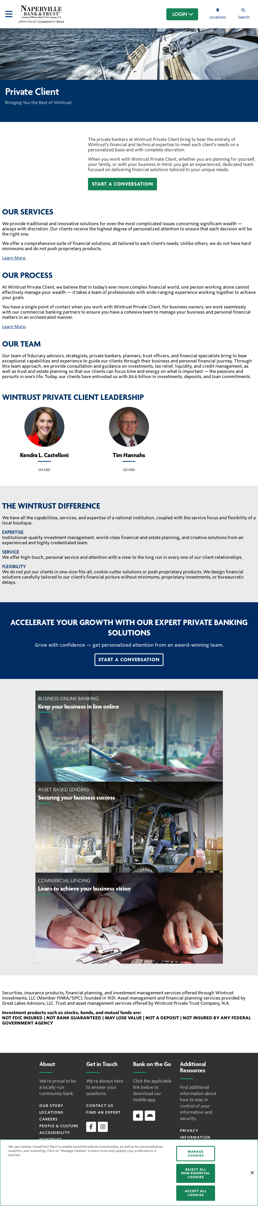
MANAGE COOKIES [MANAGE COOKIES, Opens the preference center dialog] (196, 1153)
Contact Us (99, 1106)
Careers (48, 1119)
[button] (122, 184)
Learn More (13, 258)
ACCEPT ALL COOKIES (196, 1193)
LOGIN (182, 14)
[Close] (252, 1172)
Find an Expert (103, 1112)
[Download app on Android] (150, 1115)
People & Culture (58, 1126)
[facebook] (91, 1127)
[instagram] (103, 1127)
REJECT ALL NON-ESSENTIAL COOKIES (195, 1173)
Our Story (51, 1106)
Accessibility (54, 1133)
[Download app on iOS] (138, 1115)
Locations (51, 1112)
